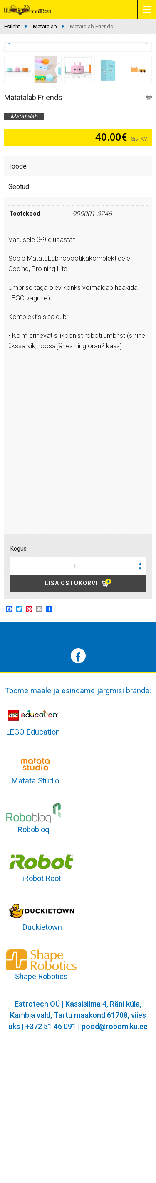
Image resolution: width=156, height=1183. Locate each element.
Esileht (12, 26)
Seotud (18, 326)
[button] (140, 702)
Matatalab (45, 26)
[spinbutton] (78, 705)
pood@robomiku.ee (115, 1165)
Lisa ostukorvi (71, 722)
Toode (17, 306)
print (149, 236)
